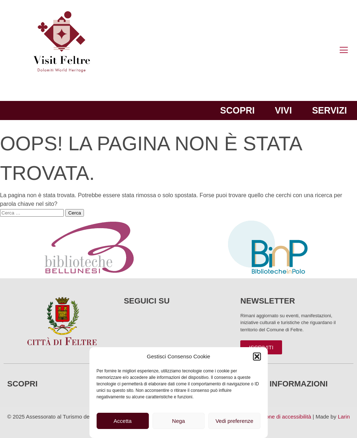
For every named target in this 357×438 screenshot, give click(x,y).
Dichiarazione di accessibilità (276, 416)
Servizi (329, 110)
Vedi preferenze (234, 421)
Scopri (237, 110)
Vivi (283, 110)
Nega (178, 421)
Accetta (122, 421)
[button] (256, 356)
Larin (344, 416)
